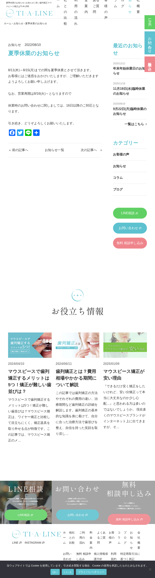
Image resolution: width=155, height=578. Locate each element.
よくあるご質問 (101, 537)
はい (55, 572)
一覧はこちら (134, 124)
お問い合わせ (130, 228)
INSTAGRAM (33, 542)
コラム (118, 177)
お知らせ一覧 (54, 150)
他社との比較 (72, 537)
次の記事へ (89, 150)
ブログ (118, 189)
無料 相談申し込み (130, 245)
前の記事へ (20, 150)
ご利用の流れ (82, 537)
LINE (15, 542)
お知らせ (18, 23)
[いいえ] (150, 569)
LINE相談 (129, 213)
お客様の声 (121, 154)
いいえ (68, 572)
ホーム (7, 23)
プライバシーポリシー (91, 572)
